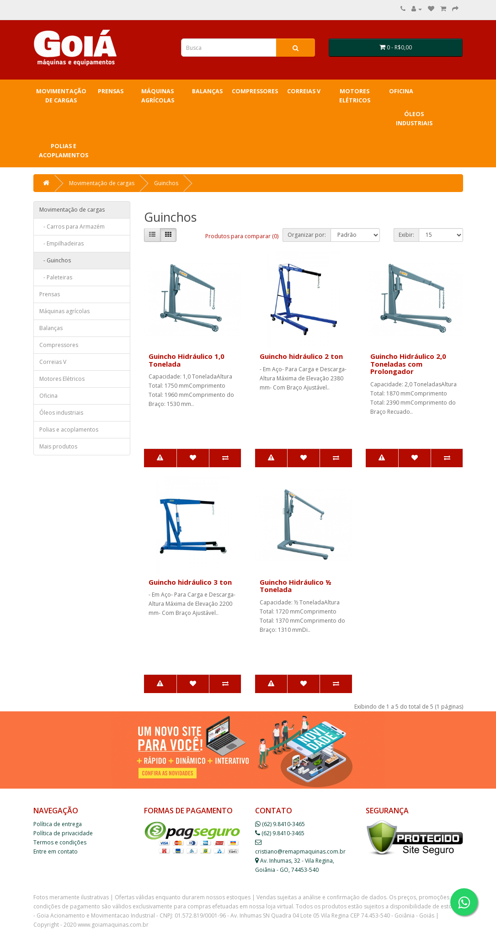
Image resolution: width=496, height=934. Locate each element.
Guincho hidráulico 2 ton (301, 356)
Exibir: (406, 235)
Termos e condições (59, 842)
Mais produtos (58, 446)
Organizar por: (307, 235)
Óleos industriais (414, 118)
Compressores (255, 91)
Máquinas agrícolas (157, 95)
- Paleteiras (55, 277)
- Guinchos (55, 260)
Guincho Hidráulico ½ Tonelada (295, 585)
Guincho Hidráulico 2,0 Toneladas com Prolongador (408, 364)
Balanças (207, 91)
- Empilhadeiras (61, 243)
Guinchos (166, 183)
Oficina (401, 91)
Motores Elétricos (354, 95)
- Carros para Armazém (72, 226)
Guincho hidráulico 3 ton (190, 582)
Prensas (110, 91)
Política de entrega (57, 824)
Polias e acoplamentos (63, 150)
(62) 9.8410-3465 (280, 824)
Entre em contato (55, 851)
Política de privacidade (63, 833)
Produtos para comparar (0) (241, 236)
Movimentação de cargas (61, 95)
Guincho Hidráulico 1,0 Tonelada (186, 360)
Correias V (303, 91)
